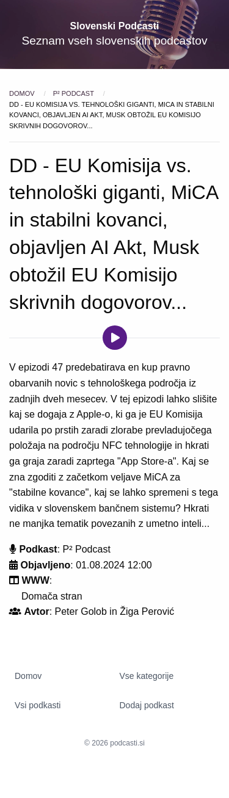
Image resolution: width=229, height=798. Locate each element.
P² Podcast (74, 93)
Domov (23, 93)
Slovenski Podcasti (114, 26)
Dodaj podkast (147, 705)
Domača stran (51, 596)
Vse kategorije (147, 676)
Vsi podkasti (37, 705)
